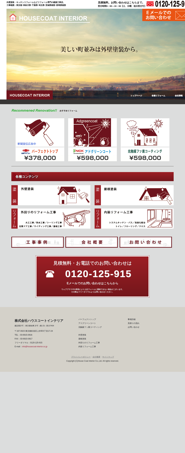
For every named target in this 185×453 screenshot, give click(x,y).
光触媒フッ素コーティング (90, 327)
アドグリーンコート (87, 323)
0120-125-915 (36, 343)
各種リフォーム (158, 95)
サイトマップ (108, 357)
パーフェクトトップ (87, 319)
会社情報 (179, 95)
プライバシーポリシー (81, 357)
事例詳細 (132, 319)
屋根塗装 (82, 339)
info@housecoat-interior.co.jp (34, 346)
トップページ (136, 95)
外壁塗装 (82, 335)
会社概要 (96, 357)
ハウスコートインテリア (48, 17)
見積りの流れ (133, 323)
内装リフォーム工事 (87, 346)
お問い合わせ (133, 327)
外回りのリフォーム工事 (89, 343)
